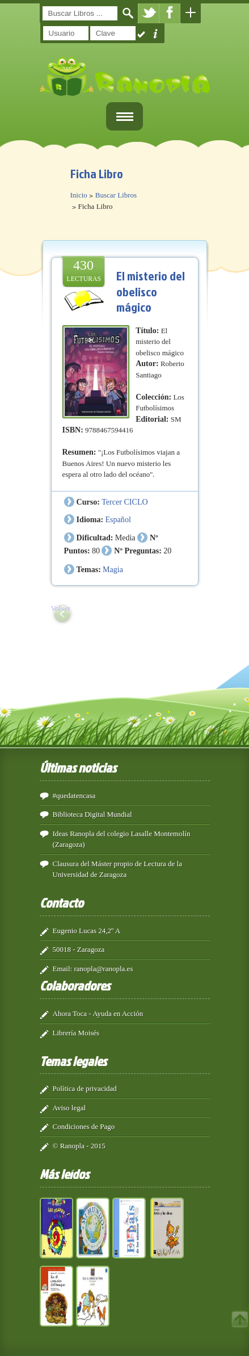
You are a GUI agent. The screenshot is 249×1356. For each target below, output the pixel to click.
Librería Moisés (76, 1032)
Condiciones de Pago (84, 1126)
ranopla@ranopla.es (103, 968)
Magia (113, 569)
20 (167, 550)
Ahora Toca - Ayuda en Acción (98, 1013)
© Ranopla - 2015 (79, 1145)
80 (96, 550)
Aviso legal (69, 1107)
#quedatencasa (74, 795)
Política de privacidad (85, 1088)
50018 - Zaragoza (79, 949)
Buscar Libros (116, 195)
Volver (60, 608)
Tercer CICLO (124, 501)
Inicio (78, 195)
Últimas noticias (78, 767)
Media (125, 537)
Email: (63, 968)
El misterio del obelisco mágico (150, 291)
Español (118, 519)
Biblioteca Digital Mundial (92, 814)
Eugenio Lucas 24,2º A (87, 930)
